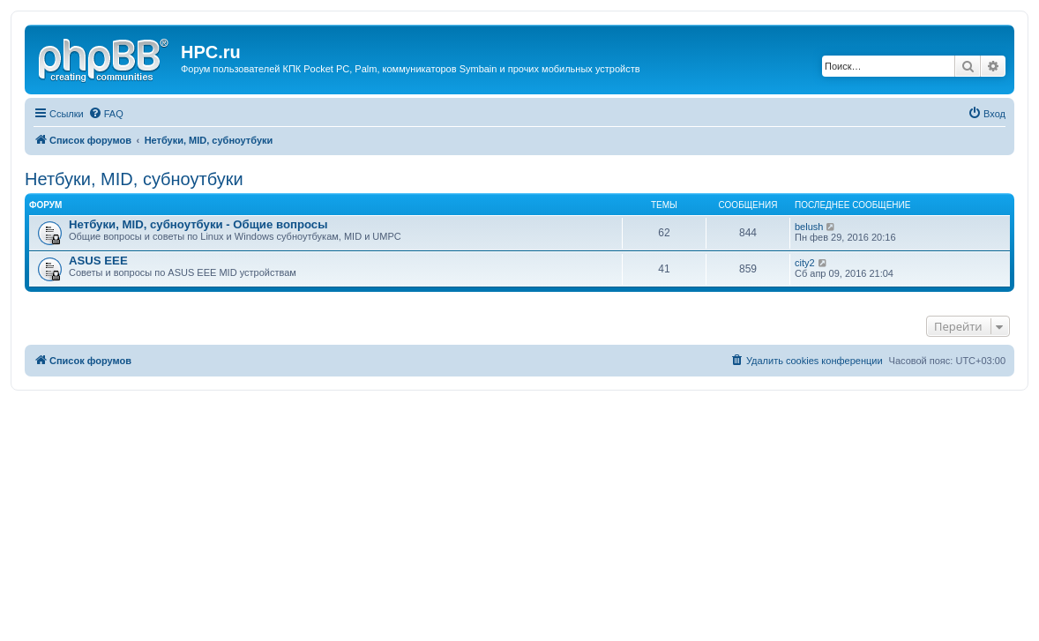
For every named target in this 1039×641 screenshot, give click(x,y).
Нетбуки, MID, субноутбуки (134, 179)
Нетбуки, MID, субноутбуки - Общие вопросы (198, 224)
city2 (805, 262)
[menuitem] (105, 113)
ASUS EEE (98, 260)
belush (809, 226)
